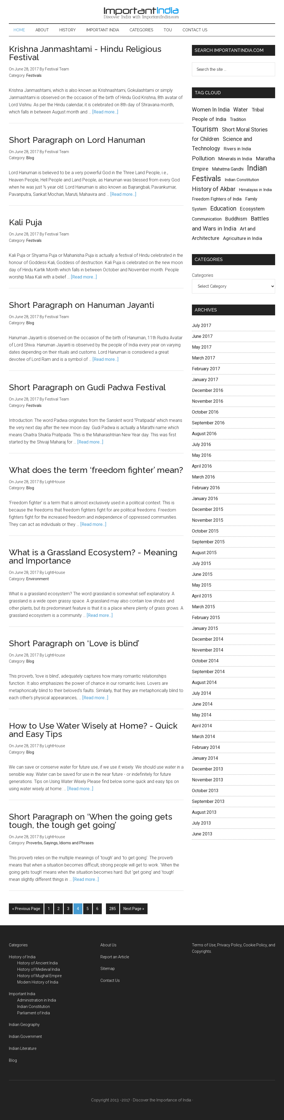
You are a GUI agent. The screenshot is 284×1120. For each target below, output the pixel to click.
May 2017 (201, 347)
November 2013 (207, 779)
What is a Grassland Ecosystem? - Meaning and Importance (93, 557)
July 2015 (201, 563)
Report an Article (114, 957)
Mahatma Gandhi (228, 169)
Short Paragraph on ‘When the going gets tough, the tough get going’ (90, 821)
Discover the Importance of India (162, 1100)
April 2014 (202, 725)
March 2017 (203, 358)
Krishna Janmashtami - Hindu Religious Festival (85, 53)
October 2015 (205, 531)
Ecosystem (252, 209)
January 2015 (205, 628)
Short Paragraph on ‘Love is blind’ (74, 643)
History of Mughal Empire (39, 976)
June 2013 (202, 834)
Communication (207, 219)
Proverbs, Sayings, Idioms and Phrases (60, 843)
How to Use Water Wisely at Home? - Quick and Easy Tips (93, 730)
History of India (22, 957)
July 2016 (201, 444)
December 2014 (207, 639)
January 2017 (205, 379)
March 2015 (203, 606)
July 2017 (201, 325)
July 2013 (201, 823)
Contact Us (110, 980)
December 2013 (207, 769)
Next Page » (133, 908)
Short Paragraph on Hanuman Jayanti (81, 305)
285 (112, 908)
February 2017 (206, 368)
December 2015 (207, 509)
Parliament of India (33, 1013)
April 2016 (202, 466)
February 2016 (206, 487)
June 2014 (202, 704)
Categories (202, 275)
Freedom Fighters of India (217, 199)
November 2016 (207, 401)
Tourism (205, 129)
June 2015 (202, 574)
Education (223, 208)
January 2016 (205, 498)
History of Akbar (213, 189)
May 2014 (201, 715)
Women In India (211, 109)
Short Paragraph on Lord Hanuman (77, 140)
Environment (37, 579)
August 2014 (204, 682)
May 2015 (201, 585)
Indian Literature (22, 1048)
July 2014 (201, 693)
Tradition (238, 119)
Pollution (203, 158)
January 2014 (205, 758)
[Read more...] (105, 112)
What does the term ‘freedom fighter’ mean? (96, 470)
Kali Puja (25, 222)
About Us (108, 945)
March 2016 (203, 477)
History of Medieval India (38, 969)
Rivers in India (237, 148)
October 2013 (205, 790)
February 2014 (206, 747)
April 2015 (202, 596)
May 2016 (201, 455)
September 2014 (208, 671)
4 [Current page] (78, 908)
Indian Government (25, 1036)
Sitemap (107, 968)
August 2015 (204, 552)
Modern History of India (37, 982)
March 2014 (203, 736)
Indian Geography (24, 1024)
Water (240, 109)
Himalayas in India (255, 189)
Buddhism (236, 219)
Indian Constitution (242, 179)
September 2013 (208, 801)
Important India (142, 11)
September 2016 (208, 422)
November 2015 (207, 520)
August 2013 (204, 812)
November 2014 (207, 650)
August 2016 (204, 433)
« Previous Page (26, 908)
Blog (30, 158)
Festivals (34, 75)
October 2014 (205, 660)
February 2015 (206, 617)
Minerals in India (235, 158)
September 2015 (208, 541)
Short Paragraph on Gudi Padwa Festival (87, 387)
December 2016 (207, 390)
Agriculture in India (242, 238)
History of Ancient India (37, 963)
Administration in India (36, 1000)
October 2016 (205, 412)
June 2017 (202, 336)
